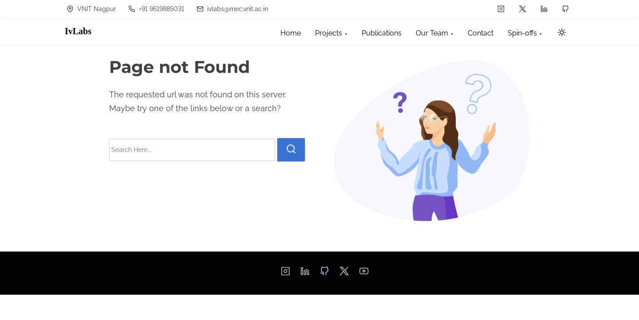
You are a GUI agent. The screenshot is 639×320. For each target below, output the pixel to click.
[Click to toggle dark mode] (561, 33)
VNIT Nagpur (91, 8)
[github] (565, 9)
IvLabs (78, 31)
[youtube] (363, 274)
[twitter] (522, 9)
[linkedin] (544, 9)
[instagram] (501, 9)
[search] (291, 150)
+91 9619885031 (156, 8)
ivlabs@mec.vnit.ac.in (232, 8)
